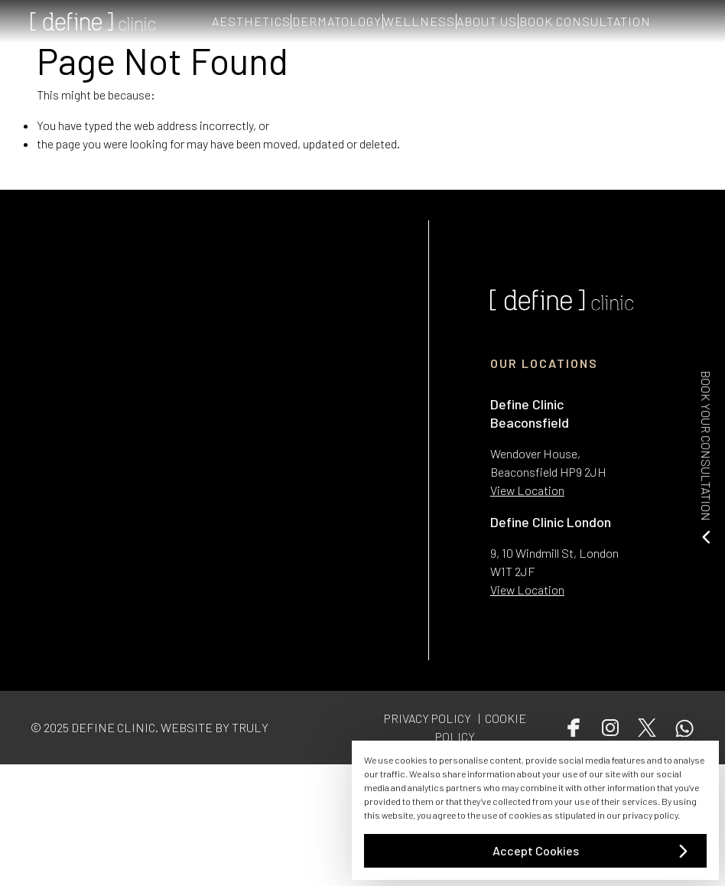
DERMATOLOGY (328, 21)
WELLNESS (434, 21)
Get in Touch (62, 876)
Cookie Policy (213, 837)
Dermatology (63, 837)
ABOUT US (526, 21)
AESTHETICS (219, 21)
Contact (199, 797)
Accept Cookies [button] (536, 850)
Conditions (58, 778)
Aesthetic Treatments (86, 817)
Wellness (53, 856)
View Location (527, 490)
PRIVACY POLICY (427, 718)
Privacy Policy (214, 817)
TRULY (250, 727)
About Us (54, 797)
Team (193, 778)
